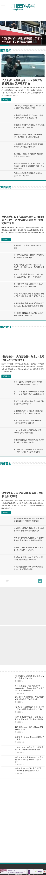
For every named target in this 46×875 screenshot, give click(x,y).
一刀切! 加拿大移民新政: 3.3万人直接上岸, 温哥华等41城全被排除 (29, 748)
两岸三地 (5, 463)
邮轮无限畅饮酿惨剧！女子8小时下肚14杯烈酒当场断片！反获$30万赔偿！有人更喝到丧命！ (29, 166)
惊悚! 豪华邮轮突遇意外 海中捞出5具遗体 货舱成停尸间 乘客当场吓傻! (29, 718)
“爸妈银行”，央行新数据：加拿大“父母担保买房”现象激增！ (29, 677)
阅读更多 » (6, 100)
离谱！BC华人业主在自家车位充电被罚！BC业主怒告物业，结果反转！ (29, 759)
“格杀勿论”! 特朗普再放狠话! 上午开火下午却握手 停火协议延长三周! (29, 708)
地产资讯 (5, 327)
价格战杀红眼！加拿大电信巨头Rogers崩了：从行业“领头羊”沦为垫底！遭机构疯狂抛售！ (22, 220)
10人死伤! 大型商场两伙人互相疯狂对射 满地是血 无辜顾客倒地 (29, 698)
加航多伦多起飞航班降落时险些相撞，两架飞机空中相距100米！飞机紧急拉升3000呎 (29, 267)
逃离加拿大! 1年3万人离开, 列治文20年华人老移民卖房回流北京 (29, 769)
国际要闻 (5, 50)
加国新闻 (5, 187)
